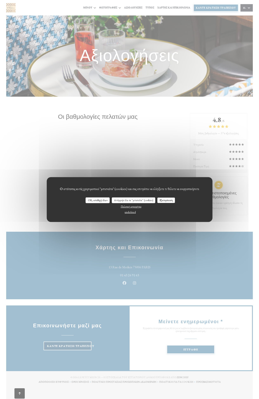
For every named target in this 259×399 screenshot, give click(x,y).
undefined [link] (130, 212)
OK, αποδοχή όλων (98, 200)
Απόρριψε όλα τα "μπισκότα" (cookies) (133, 200)
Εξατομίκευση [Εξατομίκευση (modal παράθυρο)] (166, 200)
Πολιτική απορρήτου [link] (131, 206)
